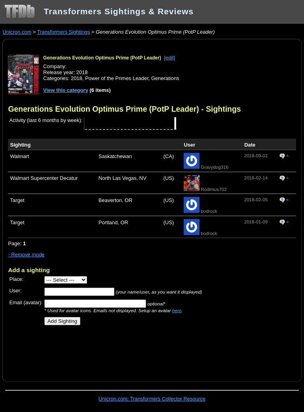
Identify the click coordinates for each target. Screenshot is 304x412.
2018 (76, 78)
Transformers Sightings (63, 32)
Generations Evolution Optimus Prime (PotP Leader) (102, 58)
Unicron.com (16, 32)
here (176, 310)
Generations (165, 78)
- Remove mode (26, 255)
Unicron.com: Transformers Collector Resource (152, 399)
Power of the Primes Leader (116, 78)
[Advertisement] (100, 350)
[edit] (169, 58)
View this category (65, 90)
